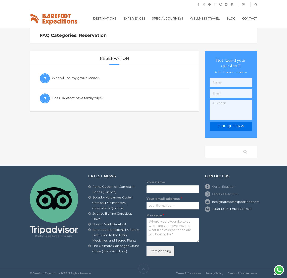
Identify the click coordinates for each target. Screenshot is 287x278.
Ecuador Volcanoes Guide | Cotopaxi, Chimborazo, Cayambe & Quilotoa (112, 202)
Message (155, 215)
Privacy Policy (214, 273)
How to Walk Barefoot (109, 224)
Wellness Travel (205, 18)
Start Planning (160, 251)
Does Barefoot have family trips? (77, 98)
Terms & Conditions (188, 273)
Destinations (105, 18)
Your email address (164, 199)
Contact (249, 18)
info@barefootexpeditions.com (235, 202)
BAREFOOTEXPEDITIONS (232, 209)
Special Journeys (167, 18)
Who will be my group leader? (76, 78)
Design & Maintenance (242, 273)
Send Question (231, 126)
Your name (155, 182)
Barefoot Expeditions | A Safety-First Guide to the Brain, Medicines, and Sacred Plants (116, 235)
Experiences (134, 18)
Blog (230, 18)
